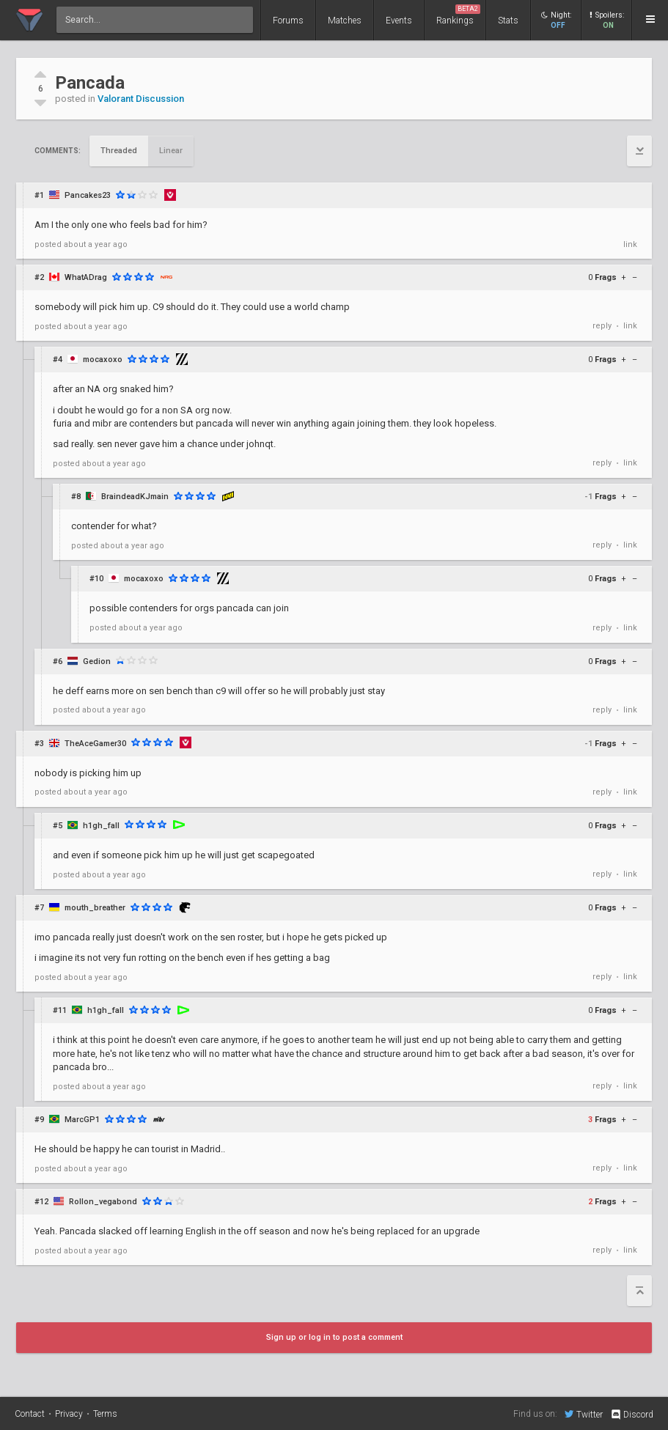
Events (399, 20)
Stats (508, 20)
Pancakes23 (88, 195)
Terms (105, 1413)
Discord (631, 1414)
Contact (30, 1413)
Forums (288, 20)
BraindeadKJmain (135, 496)
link (630, 244)
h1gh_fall (101, 825)
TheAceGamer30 (95, 743)
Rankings (458, 15)
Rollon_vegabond (103, 1201)
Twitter (584, 1414)
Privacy (69, 1413)
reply (602, 326)
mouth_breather (95, 908)
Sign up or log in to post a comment (334, 1337)
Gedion (97, 661)
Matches (344, 20)
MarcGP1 (82, 1119)
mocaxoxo (102, 359)
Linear (171, 150)
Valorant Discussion (141, 98)
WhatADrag (86, 277)
